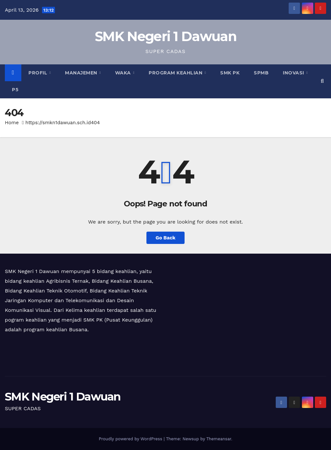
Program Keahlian (176, 73)
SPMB (261, 73)
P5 (15, 90)
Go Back (165, 238)
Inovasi (294, 73)
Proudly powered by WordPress (131, 438)
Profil (38, 73)
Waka (124, 73)
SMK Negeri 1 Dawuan (165, 36)
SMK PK (230, 73)
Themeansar (218, 438)
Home (12, 123)
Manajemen (82, 73)
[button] (322, 81)
